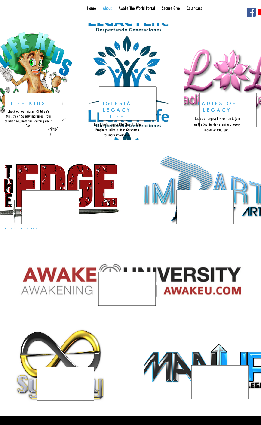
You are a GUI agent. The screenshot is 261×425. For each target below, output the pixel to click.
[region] (127, 81)
